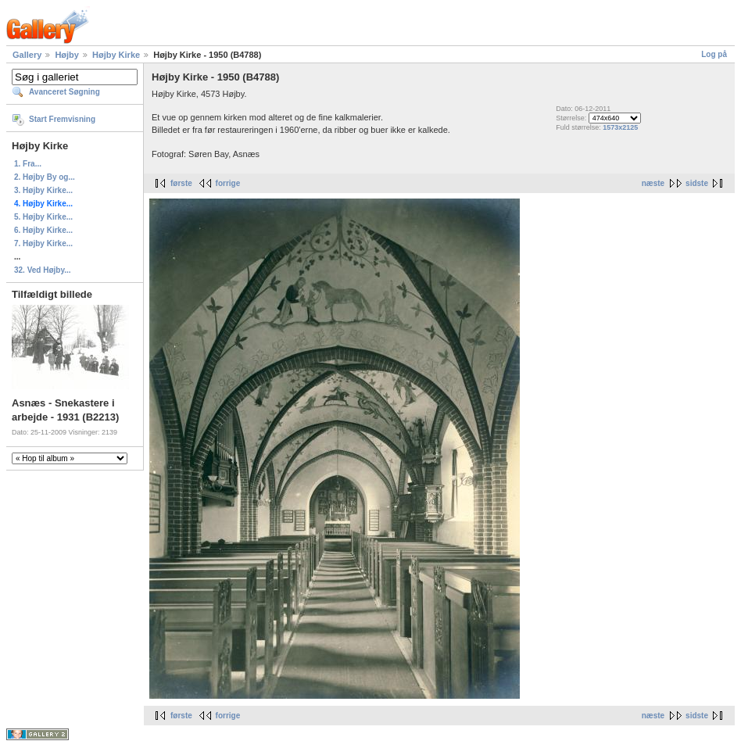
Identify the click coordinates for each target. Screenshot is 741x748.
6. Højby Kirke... (43, 230)
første (181, 183)
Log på (714, 54)
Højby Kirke (116, 54)
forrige (228, 183)
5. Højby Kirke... (43, 217)
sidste (697, 183)
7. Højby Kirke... (43, 243)
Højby (67, 54)
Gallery (27, 54)
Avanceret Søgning (64, 92)
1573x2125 (620, 127)
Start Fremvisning (62, 119)
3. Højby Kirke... (43, 190)
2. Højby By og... (44, 177)
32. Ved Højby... (42, 270)
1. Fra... (27, 163)
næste (653, 183)
